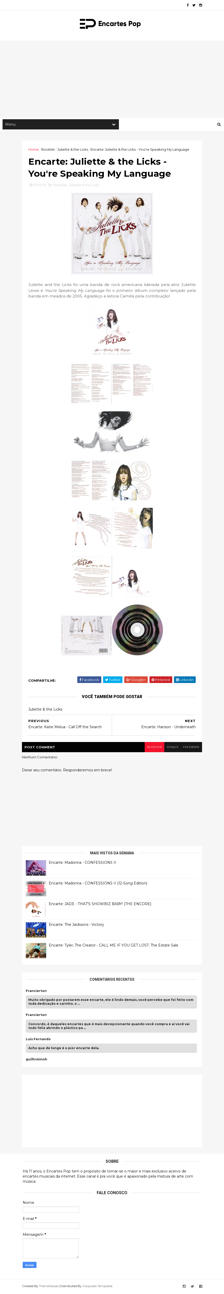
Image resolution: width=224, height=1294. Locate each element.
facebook (190, 748)
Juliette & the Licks (73, 150)
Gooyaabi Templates (98, 1287)
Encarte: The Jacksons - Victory (77, 925)
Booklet (49, 150)
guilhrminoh (37, 1060)
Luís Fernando (39, 1040)
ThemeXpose (49, 1287)
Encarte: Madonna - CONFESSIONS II (83, 863)
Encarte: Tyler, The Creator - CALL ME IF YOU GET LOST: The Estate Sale (114, 946)
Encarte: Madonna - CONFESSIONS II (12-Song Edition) (98, 884)
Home (34, 150)
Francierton (37, 992)
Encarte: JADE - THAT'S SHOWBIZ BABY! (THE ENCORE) (100, 905)
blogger (153, 748)
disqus (171, 748)
